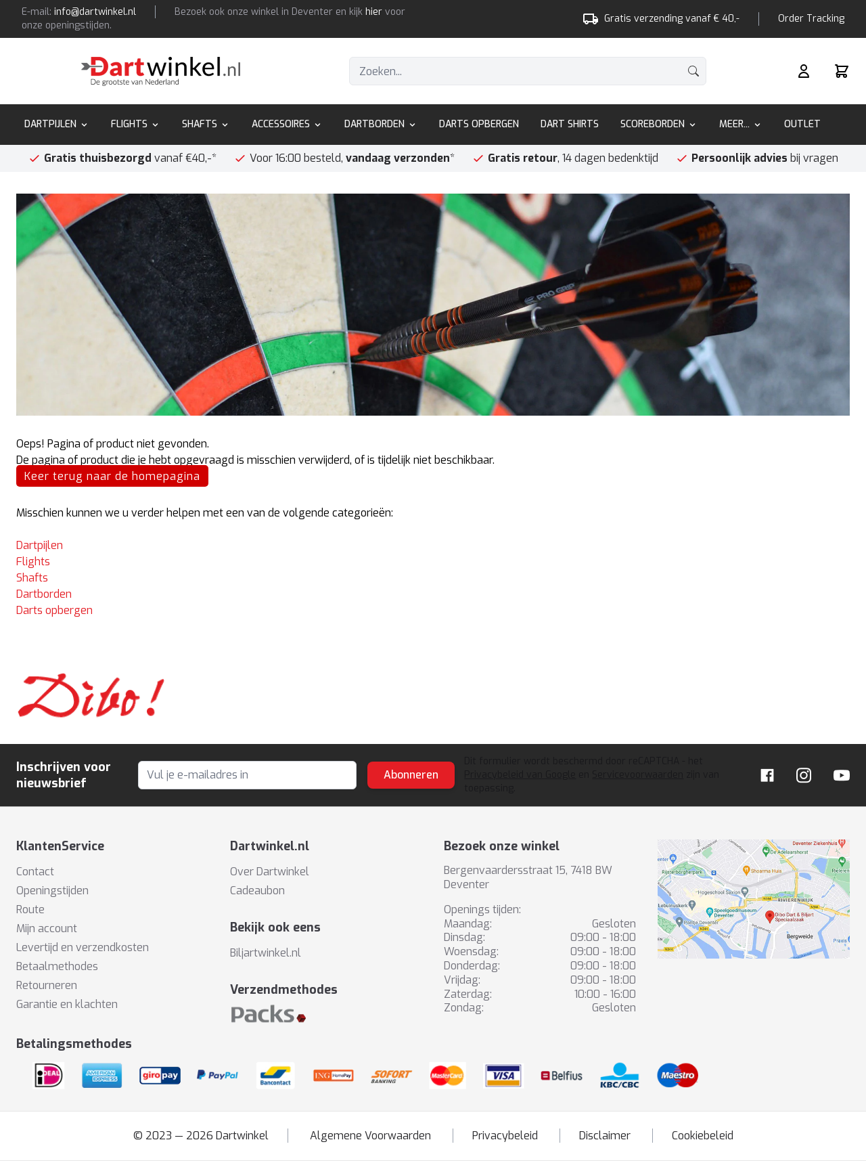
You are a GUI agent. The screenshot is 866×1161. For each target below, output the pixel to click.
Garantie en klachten (67, 1004)
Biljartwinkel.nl (265, 953)
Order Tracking (811, 18)
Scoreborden (659, 124)
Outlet (802, 124)
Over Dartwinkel (269, 871)
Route (30, 909)
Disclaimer (605, 1136)
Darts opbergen (54, 610)
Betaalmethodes (57, 966)
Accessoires (287, 124)
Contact (35, 871)
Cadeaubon (257, 890)
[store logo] (160, 71)
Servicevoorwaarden (637, 774)
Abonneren (411, 775)
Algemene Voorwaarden (370, 1136)
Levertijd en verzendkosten (82, 947)
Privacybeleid (505, 1136)
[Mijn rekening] (804, 71)
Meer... (740, 124)
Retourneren (46, 985)
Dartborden (380, 124)
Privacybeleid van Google (520, 774)
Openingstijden (52, 890)
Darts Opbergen (479, 124)
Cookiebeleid (702, 1136)
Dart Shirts (570, 124)
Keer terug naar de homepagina (112, 476)
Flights (135, 124)
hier (373, 11)
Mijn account (46, 928)
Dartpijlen (56, 124)
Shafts (206, 124)
